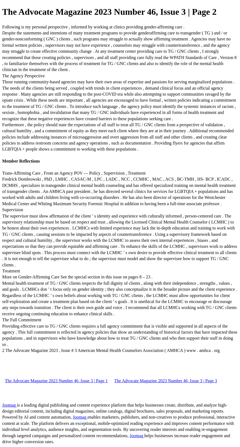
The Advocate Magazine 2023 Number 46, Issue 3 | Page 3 (165, 380)
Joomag (9, 405)
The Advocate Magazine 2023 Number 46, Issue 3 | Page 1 (56, 380)
